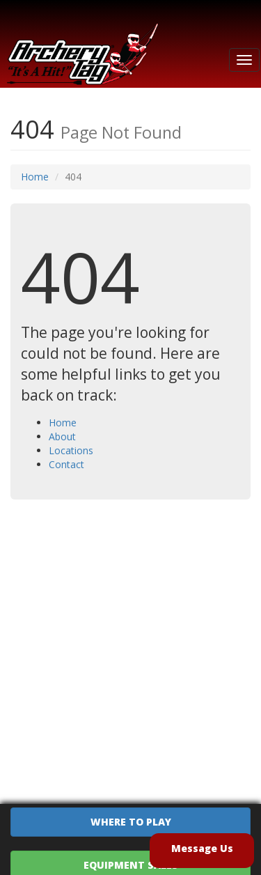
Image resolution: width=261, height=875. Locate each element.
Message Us (202, 848)
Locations (71, 450)
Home (35, 176)
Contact (66, 464)
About (62, 436)
